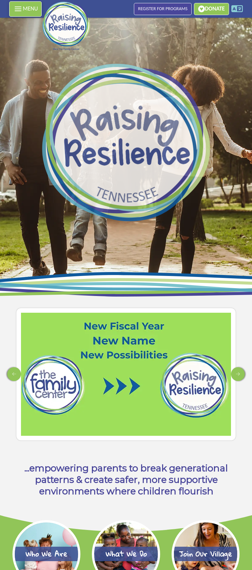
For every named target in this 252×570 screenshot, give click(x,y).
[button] (25, 9)
